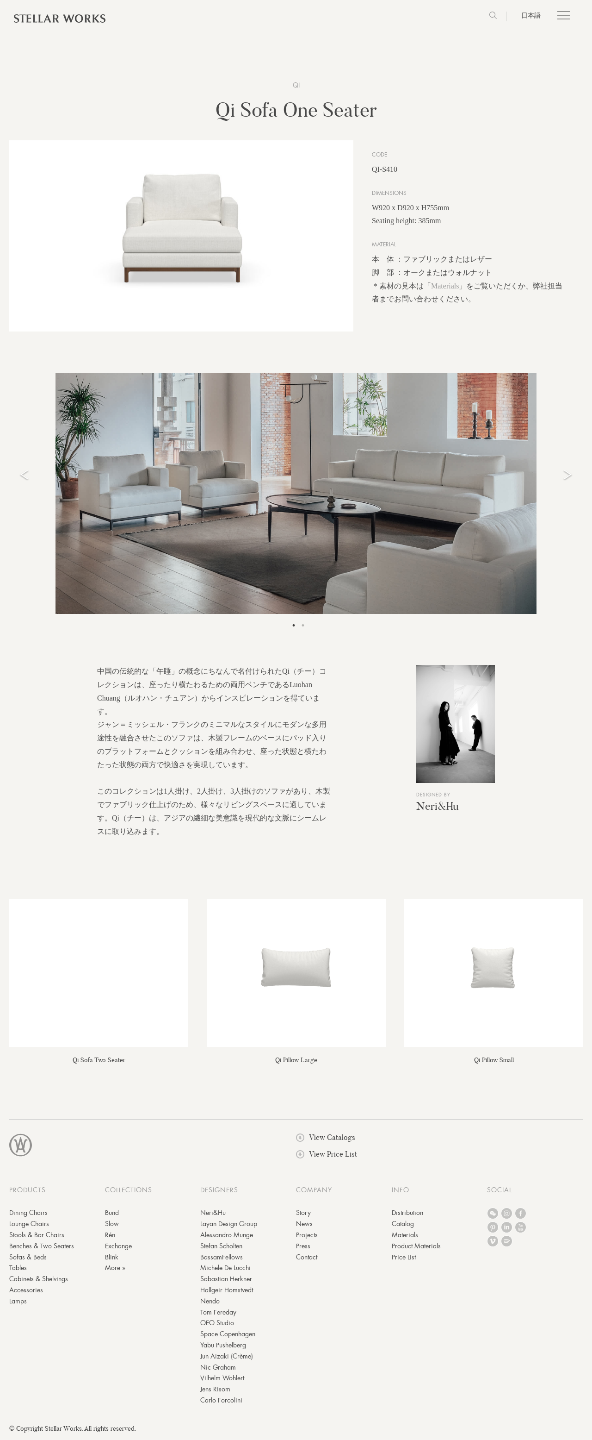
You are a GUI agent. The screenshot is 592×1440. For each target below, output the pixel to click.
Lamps (18, 1302)
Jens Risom (215, 1390)
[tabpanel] (296, 494)
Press (303, 1247)
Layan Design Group (228, 1225)
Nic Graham (218, 1368)
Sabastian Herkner (226, 1280)
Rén (110, 1236)
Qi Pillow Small (494, 1060)
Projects (307, 1236)
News (304, 1225)
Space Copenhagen (227, 1335)
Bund (112, 1213)
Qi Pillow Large (296, 1060)
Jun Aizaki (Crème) (226, 1357)
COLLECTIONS (128, 1191)
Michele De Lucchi (225, 1269)
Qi (296, 85)
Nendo (210, 1302)
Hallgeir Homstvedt (226, 1291)
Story (303, 1213)
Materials (445, 286)
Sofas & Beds (28, 1257)
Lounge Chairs (29, 1225)
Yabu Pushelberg (223, 1346)
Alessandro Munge (226, 1236)
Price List (404, 1257)
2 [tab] (303, 626)
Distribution (407, 1213)
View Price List (326, 1155)
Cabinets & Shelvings (38, 1280)
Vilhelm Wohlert (222, 1379)
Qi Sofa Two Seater (99, 1060)
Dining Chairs (28, 1213)
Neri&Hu (437, 807)
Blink (111, 1257)
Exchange (118, 1247)
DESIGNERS (219, 1191)
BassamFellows (221, 1257)
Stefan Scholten (221, 1247)
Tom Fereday (218, 1313)
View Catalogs (325, 1138)
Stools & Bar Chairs (36, 1236)
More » (115, 1269)
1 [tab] (293, 626)
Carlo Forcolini (221, 1401)
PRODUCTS (27, 1191)
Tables (18, 1269)
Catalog (403, 1225)
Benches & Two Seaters (41, 1247)
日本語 (531, 15)
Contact (306, 1257)
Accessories (26, 1291)
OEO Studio (217, 1324)
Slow (112, 1225)
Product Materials (416, 1247)
